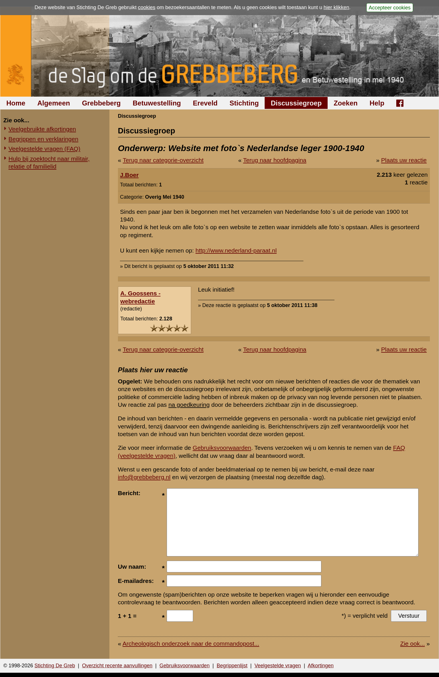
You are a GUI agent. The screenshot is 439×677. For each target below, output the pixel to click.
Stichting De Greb (54, 665)
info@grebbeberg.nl (144, 477)
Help (376, 103)
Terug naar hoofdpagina (274, 160)
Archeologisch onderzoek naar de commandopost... (190, 643)
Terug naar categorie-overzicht (163, 160)
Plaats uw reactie (404, 160)
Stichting (244, 103)
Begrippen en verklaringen (43, 139)
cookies (146, 7)
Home (15, 103)
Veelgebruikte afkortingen (42, 129)
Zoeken (346, 103)
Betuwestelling (157, 103)
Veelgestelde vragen (277, 665)
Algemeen (53, 103)
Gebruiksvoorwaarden (222, 447)
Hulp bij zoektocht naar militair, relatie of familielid (49, 162)
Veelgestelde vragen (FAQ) (44, 148)
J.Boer (129, 175)
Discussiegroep (296, 103)
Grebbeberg (101, 103)
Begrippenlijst (232, 665)
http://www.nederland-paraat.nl (236, 250)
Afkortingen (321, 665)
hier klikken (336, 7)
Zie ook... (412, 643)
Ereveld (205, 103)
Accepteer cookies (390, 7)
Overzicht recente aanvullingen (117, 665)
